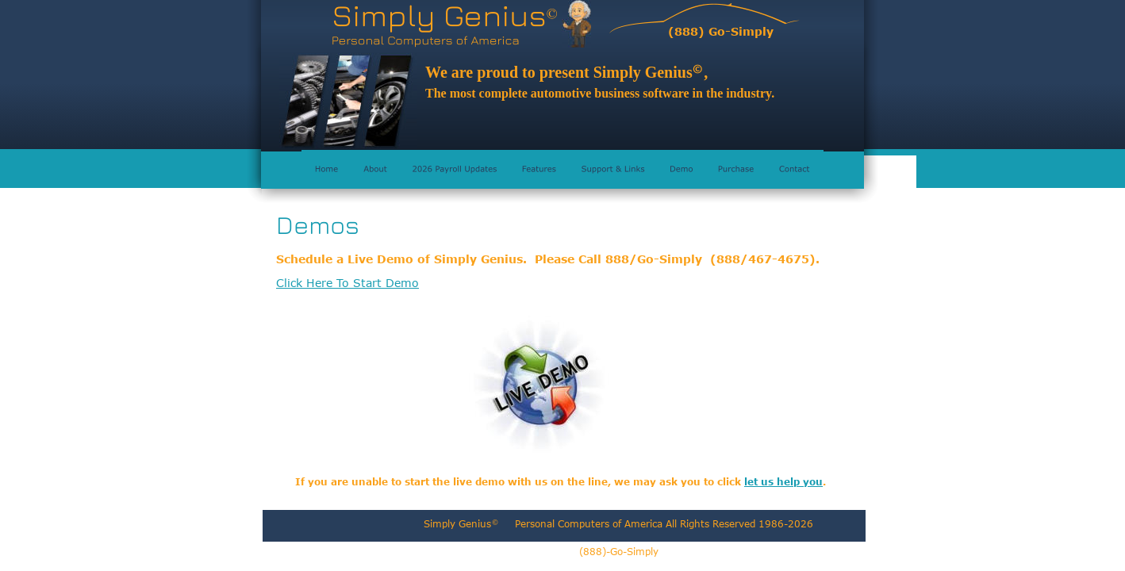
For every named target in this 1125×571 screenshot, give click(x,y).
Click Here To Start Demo (347, 282)
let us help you (783, 481)
